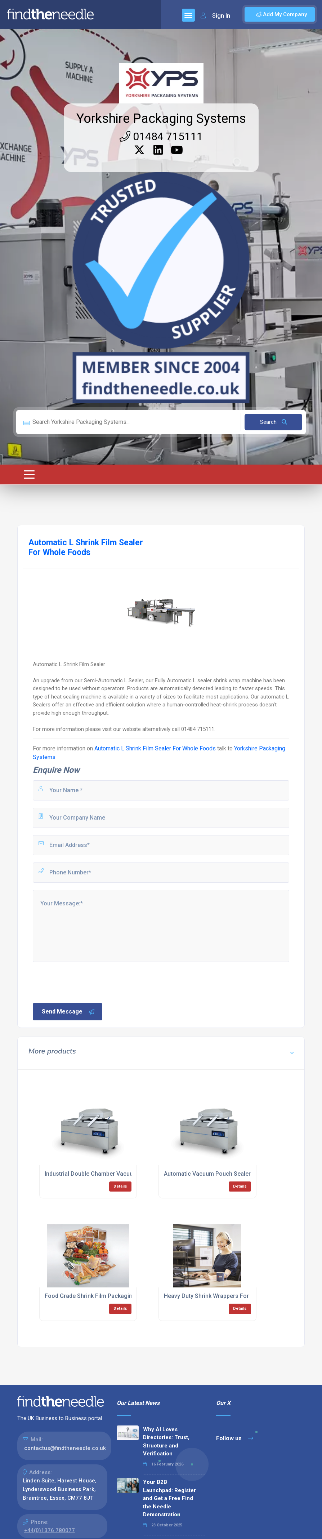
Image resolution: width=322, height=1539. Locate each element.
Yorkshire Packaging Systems (161, 118)
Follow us (234, 1438)
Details (120, 1186)
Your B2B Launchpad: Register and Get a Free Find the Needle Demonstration (169, 1498)
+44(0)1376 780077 (49, 1530)
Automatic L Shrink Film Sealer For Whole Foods (155, 748)
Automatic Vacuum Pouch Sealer (207, 1173)
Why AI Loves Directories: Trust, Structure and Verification (166, 1441)
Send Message (68, 1011)
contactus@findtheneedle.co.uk (65, 1448)
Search (273, 422)
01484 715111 (161, 136)
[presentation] (86, 982)
